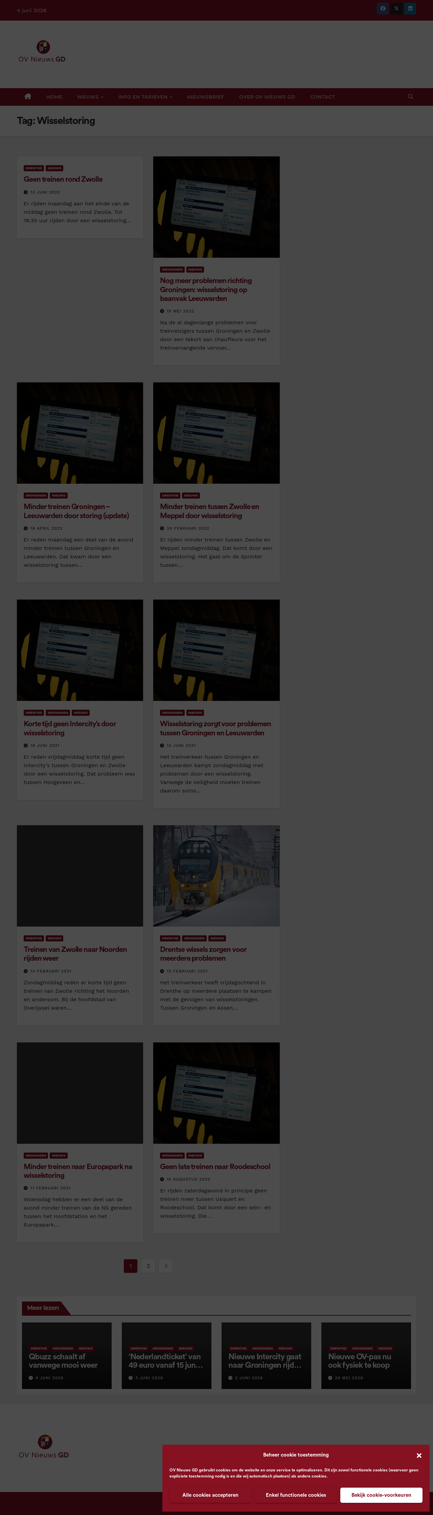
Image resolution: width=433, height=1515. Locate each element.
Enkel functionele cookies (296, 1495)
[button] (419, 1455)
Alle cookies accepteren (210, 1495)
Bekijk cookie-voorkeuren (381, 1495)
